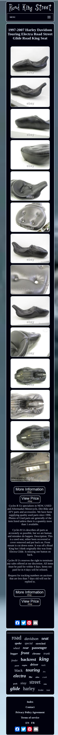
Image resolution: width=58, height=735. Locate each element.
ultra (37, 677)
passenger (39, 648)
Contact (30, 707)
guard (17, 666)
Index (30, 701)
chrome (36, 653)
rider (45, 684)
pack (15, 683)
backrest (28, 659)
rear (26, 648)
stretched (40, 643)
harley (29, 688)
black (19, 670)
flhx (44, 672)
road (16, 638)
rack (43, 665)
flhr (30, 677)
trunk (47, 653)
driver (34, 664)
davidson (31, 639)
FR (33, 722)
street (34, 682)
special (29, 643)
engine (24, 665)
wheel (16, 648)
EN (27, 722)
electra (19, 675)
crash (44, 677)
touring (33, 669)
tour (48, 690)
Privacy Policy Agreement (30, 712)
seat (44, 638)
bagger (14, 653)
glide (15, 688)
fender (14, 660)
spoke (18, 643)
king (44, 659)
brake (40, 690)
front (25, 653)
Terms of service (30, 717)
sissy (23, 683)
